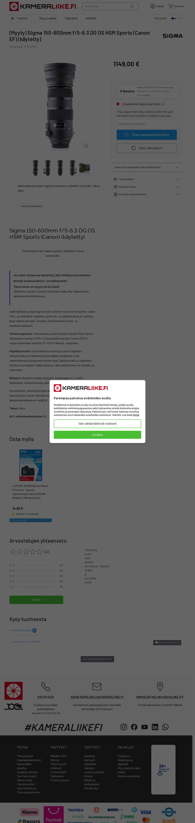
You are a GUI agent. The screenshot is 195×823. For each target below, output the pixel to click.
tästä (136, 415)
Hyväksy (97, 434)
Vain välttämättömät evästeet (97, 423)
